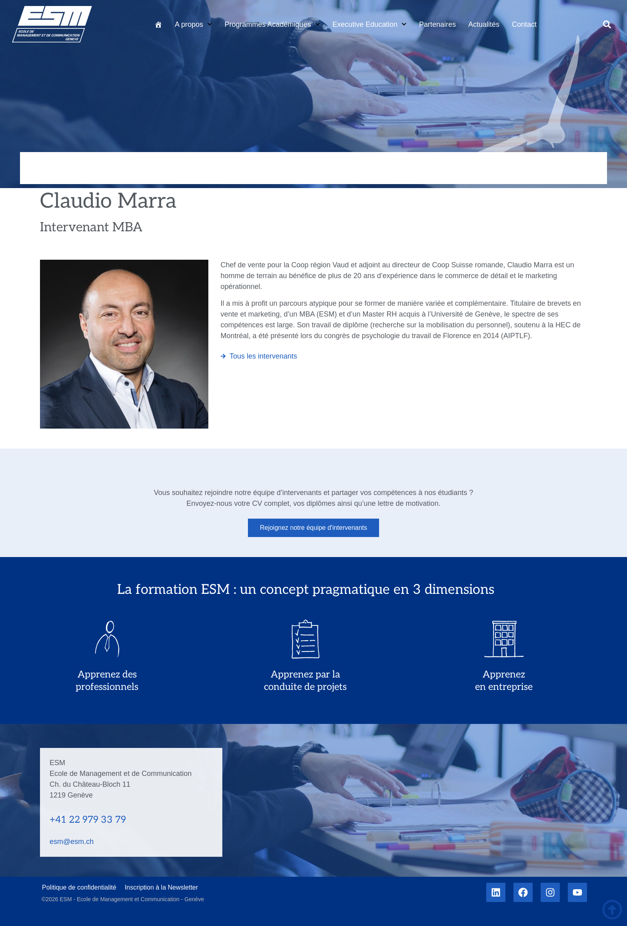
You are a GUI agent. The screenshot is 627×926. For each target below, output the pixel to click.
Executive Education (369, 24)
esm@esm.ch (72, 842)
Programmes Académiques (272, 24)
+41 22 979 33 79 (88, 820)
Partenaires (437, 24)
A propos (193, 24)
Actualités (483, 24)
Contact (524, 24)
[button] (607, 24)
